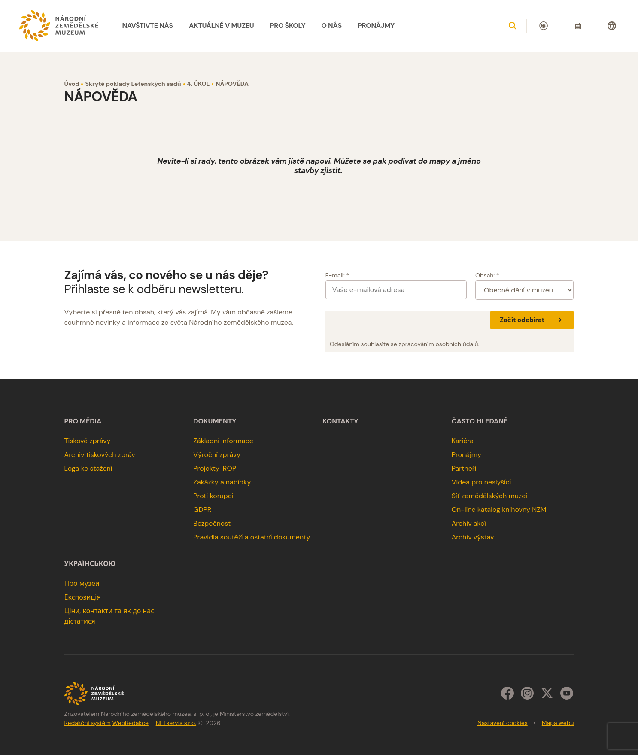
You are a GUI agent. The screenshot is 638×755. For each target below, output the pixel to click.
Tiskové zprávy (87, 440)
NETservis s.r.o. (176, 723)
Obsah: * (487, 275)
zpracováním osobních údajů (438, 344)
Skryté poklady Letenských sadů (133, 84)
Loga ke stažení (88, 468)
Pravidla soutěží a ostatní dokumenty (251, 537)
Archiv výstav (473, 537)
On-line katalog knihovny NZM (499, 509)
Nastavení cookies (502, 723)
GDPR (202, 509)
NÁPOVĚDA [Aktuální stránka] (232, 84)
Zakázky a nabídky (222, 482)
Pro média (83, 421)
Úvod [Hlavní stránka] (71, 84)
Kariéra (463, 440)
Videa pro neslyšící (481, 482)
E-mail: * (337, 275)
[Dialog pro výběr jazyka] (612, 25)
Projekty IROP (214, 468)
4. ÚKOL (198, 84)
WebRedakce (130, 723)
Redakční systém (87, 723)
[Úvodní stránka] (58, 25)
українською (89, 564)
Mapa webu (558, 723)
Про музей (82, 583)
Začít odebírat (532, 320)
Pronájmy (466, 454)
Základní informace (223, 440)
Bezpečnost (212, 523)
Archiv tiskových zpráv (99, 454)
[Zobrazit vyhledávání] (512, 26)
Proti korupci (213, 495)
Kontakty (340, 421)
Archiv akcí (469, 523)
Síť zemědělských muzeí (489, 495)
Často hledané (480, 421)
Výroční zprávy (216, 454)
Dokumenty (214, 421)
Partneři (464, 468)
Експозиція (82, 597)
